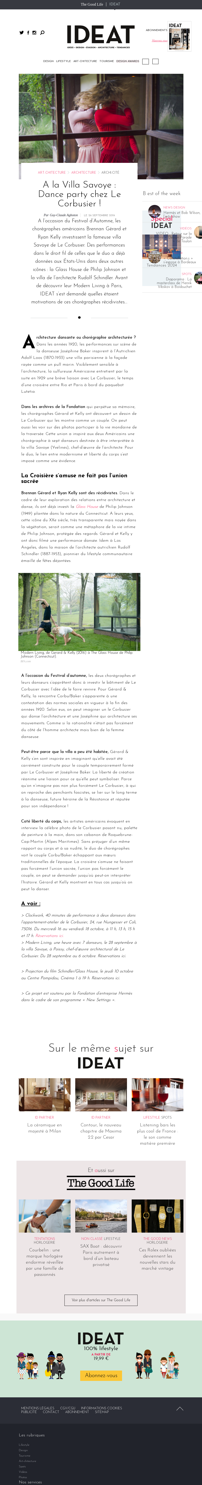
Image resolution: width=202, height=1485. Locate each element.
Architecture (83, 173)
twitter (21, 32)
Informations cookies (101, 1408)
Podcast (145, 61)
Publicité (29, 1412)
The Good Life (92, 4)
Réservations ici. (49, 936)
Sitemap (102, 1412)
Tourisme (106, 61)
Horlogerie (44, 1243)
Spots (166, 1118)
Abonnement (77, 1412)
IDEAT (114, 4)
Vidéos (155, 61)
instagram (34, 33)
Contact (51, 1412)
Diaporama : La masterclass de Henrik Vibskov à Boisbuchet (174, 283)
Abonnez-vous (101, 1376)
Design (48, 61)
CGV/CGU (67, 1408)
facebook (28, 33)
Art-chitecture (85, 61)
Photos (23, 1477)
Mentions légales (37, 1408)
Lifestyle (63, 61)
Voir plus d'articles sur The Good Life (101, 1300)
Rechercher (42, 33)
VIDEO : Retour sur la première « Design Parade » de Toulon (171, 237)
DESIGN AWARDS (127, 61)
